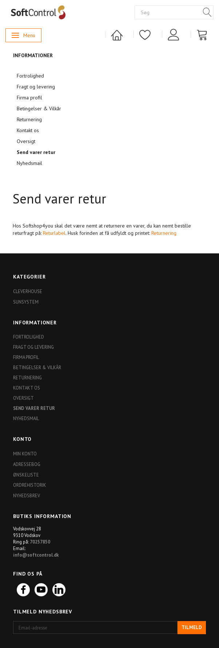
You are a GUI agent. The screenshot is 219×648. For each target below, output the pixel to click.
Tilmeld (192, 627)
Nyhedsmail (29, 163)
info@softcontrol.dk (36, 555)
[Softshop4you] (38, 12)
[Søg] (207, 13)
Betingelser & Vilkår (39, 108)
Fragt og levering (36, 86)
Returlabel (54, 233)
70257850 (40, 542)
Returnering (29, 119)
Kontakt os (28, 130)
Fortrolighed (30, 75)
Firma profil (29, 97)
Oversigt (26, 141)
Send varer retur (36, 152)
